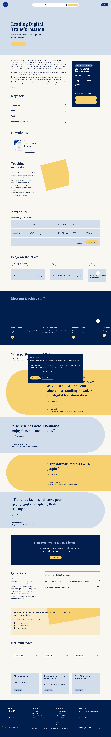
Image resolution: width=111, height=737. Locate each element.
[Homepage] (5, 5)
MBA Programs (59, 713)
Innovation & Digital (37, 12)
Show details (77, 378)
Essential (34, 371)
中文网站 (58, 723)
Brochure (79, 93)
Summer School (60, 717)
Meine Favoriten (95, 4)
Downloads (65, 728)
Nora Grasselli (78, 328)
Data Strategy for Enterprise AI (83, 677)
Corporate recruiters (61, 719)
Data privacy (49, 728)
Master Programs (60, 715)
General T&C (42, 728)
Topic (46, 4)
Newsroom (58, 721)
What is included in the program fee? (72, 575)
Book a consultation (22, 623)
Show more (55, 401)
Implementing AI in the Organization (55, 677)
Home (12, 12)
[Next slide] (98, 273)
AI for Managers (21, 676)
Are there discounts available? (72, 588)
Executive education (23, 12)
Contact (89, 93)
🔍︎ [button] (98, 4)
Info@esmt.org (36, 719)
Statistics (53, 371)
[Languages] (11, 717)
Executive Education (61, 711)
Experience (59, 4)
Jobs (57, 724)
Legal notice (35, 728)
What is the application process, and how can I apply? (72, 581)
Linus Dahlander (49, 328)
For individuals (30, 12)
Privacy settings (57, 728)
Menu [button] (103, 4)
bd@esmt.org (23, 628)
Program (36, 4)
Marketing (44, 371)
